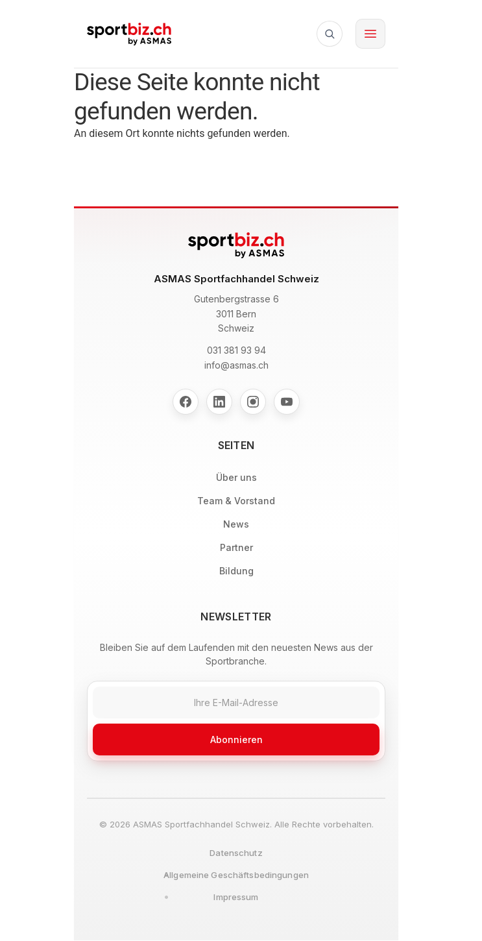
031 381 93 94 (236, 350)
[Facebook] (186, 402)
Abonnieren (236, 739)
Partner (236, 547)
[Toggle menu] (370, 34)
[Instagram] (253, 402)
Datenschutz (236, 853)
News (236, 524)
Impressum (235, 897)
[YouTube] (287, 402)
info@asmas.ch (236, 365)
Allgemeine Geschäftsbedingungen (236, 875)
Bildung (236, 570)
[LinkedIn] (219, 402)
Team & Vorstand (236, 500)
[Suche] (330, 34)
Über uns (236, 477)
